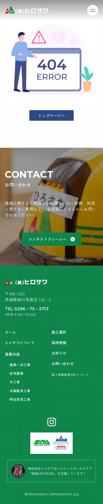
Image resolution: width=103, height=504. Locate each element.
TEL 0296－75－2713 (27, 309)
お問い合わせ (63, 363)
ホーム (10, 332)
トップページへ (51, 115)
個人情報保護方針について (70, 374)
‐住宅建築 (14, 373)
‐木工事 (13, 381)
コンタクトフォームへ (51, 239)
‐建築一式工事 (18, 364)
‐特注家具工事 (18, 399)
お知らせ (59, 353)
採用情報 (59, 342)
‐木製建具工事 (18, 390)
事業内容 (12, 354)
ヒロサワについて (19, 342)
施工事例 (59, 332)
